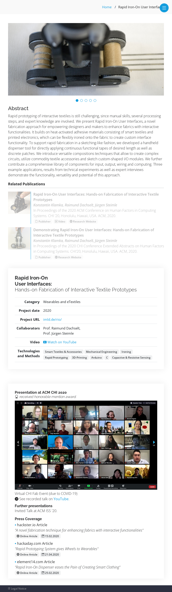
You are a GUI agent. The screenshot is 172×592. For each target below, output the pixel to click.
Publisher (43, 221)
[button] (77, 100)
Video (60, 221)
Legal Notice (18, 588)
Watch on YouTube (59, 342)
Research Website (83, 221)
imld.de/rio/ (52, 319)
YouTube (61, 498)
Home (107, 7)
